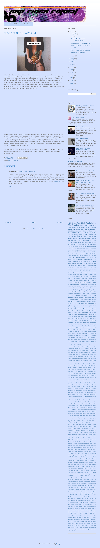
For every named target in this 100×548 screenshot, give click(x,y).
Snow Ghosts (74, 487)
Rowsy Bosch (93, 472)
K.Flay (76, 250)
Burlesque (90, 354)
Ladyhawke (88, 303)
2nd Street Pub (75, 329)
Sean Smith (86, 479)
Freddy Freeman (72, 394)
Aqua (69, 343)
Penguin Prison (72, 240)
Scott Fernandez (82, 272)
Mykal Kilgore (84, 449)
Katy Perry (93, 265)
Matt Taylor (84, 436)
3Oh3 (81, 329)
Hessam (73, 405)
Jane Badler (85, 233)
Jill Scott (82, 411)
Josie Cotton (89, 415)
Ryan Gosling (92, 474)
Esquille (69, 388)
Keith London (86, 419)
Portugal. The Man (91, 464)
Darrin (94, 375)
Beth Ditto (93, 235)
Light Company (83, 426)
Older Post (59, 222)
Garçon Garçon (92, 396)
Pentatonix (81, 462)
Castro (86, 360)
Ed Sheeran (90, 383)
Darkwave (82, 375)
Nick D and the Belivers (87, 453)
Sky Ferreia (75, 485)
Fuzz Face (79, 394)
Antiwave (88, 341)
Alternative (81, 246)
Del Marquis (84, 290)
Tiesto (87, 512)
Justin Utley (87, 229)
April (73, 61)
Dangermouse (89, 373)
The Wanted (83, 510)
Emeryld (94, 384)
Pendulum (75, 462)
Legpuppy (70, 426)
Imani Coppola (71, 407)
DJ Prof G (86, 371)
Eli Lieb (81, 229)
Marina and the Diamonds (78, 269)
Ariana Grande (75, 343)
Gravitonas (71, 297)
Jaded (79, 409)
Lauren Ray (87, 238)
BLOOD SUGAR (13, 160)
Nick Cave (77, 453)
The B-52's (70, 496)
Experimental (77, 293)
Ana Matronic (92, 280)
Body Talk (80, 284)
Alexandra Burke (73, 280)
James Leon (87, 236)
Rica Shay (84, 468)
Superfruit (70, 493)
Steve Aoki (87, 491)
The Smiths (86, 322)
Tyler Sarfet (86, 517)
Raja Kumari (88, 466)
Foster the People (73, 261)
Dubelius (86, 291)
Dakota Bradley (71, 373)
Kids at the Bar (85, 421)
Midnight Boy (82, 441)
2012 (71, 78)
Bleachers (74, 284)
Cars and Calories (72, 360)
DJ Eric (76, 371)
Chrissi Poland (92, 364)
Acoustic (75, 331)
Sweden (70, 274)
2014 (71, 72)
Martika (90, 434)
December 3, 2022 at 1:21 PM (26, 171)
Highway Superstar (77, 263)
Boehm (87, 350)
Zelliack (78, 327)
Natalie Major (88, 451)
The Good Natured (91, 274)
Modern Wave (77, 447)
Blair (69, 350)
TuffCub (72, 515)
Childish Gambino (78, 364)
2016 (71, 67)
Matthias (90, 436)
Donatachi (90, 379)
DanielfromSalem (75, 375)
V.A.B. (91, 517)
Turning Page (85, 515)
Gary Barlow (86, 396)
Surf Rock (75, 493)
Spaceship (70, 491)
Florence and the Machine (89, 390)
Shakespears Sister (83, 481)
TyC (82, 517)
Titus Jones (92, 231)
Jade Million (75, 409)
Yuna (89, 525)
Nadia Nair (74, 451)
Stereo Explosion (80, 491)
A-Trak (94, 329)
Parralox (81, 460)
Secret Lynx (93, 479)
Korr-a (75, 303)
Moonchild (82, 271)
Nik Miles (92, 455)
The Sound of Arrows (73, 508)
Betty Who (93, 255)
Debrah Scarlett (79, 377)
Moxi (69, 449)
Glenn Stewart (92, 261)
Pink (78, 252)
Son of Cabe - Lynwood (83, 127)
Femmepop (93, 293)
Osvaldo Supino (75, 458)
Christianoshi (71, 365)
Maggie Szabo (71, 434)
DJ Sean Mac (92, 371)
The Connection (77, 498)
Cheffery (91, 362)
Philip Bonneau (82, 244)
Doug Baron (92, 290)
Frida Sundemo (83, 261)
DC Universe (78, 369)
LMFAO (69, 424)
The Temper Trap (82, 508)
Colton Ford (71, 257)
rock (91, 244)
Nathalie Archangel (91, 271)
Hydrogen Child (86, 405)
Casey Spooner (81, 360)
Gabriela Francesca (91, 394)
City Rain (78, 233)
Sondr (89, 487)
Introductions (89, 407)
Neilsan (94, 451)
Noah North (90, 457)
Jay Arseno (84, 409)
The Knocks (79, 276)
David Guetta (71, 377)
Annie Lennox (81, 341)
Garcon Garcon (78, 396)
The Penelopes (88, 504)
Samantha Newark (83, 314)
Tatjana (89, 493)
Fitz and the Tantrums (75, 236)
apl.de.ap (85, 527)
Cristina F (90, 367)
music (90, 327)
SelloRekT (75, 481)
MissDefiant (93, 445)
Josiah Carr (82, 415)
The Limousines (86, 276)
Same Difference (75, 477)
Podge (94, 462)
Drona (76, 381)
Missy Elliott (71, 447)
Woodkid (84, 523)
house (90, 278)
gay (87, 278)
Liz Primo (85, 305)
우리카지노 (57, 181)
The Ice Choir (71, 276)
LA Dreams (93, 422)
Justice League (76, 417)
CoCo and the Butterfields (79, 288)
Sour (81, 318)
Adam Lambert (87, 331)
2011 (71, 80)
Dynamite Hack (72, 383)
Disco (81, 379)
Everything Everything (85, 388)
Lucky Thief (85, 430)
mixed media (81, 529)
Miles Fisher (89, 443)
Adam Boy (80, 331)
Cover (88, 288)
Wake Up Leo (88, 519)
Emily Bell (70, 386)
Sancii (82, 477)
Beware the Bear (91, 346)
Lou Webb (88, 428)
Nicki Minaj (77, 308)
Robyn (75, 272)
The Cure (88, 498)
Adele (94, 278)
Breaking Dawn (71, 352)
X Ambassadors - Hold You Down (86, 171)
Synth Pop (76, 223)
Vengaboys (70, 519)
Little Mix (70, 235)
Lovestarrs (73, 430)
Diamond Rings (72, 379)
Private (72, 466)
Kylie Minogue (75, 267)
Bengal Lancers (82, 282)
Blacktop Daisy (92, 348)
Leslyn (74, 426)
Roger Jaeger (93, 470)
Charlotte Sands (85, 362)
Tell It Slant (73, 495)
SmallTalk (86, 485)
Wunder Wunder (91, 523)
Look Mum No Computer (80, 428)
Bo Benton (82, 350)
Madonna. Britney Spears (89, 432)
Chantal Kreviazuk (76, 362)
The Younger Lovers (91, 510)
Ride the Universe (91, 468)
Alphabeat (73, 231)
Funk (91, 240)
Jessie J (85, 265)
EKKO (77, 383)
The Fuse (81, 500)
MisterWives (88, 307)
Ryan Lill (90, 312)
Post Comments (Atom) (38, 229)
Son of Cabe (75, 318)
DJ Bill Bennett (91, 369)
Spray (74, 491)
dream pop (74, 529)
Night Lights (81, 455)
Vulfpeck (83, 519)
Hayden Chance (81, 403)
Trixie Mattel (93, 514)
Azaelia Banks (88, 343)
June (73, 56)
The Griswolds (85, 502)
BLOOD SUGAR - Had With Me (80, 43)
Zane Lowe (93, 525)
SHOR (80, 476)
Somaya (85, 487)
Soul (88, 489)
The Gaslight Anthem (89, 500)
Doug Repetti (89, 257)
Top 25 (74, 326)
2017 (71, 64)
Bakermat (82, 345)
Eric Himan (79, 259)
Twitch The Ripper (76, 517)
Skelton (69, 485)
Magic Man (78, 434)
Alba (83, 333)
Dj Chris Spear (76, 248)
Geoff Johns (71, 398)
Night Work (86, 455)
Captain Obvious (83, 358)
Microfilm (77, 441)
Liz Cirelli (94, 426)
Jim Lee (86, 411)
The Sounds (93, 322)
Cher (95, 362)
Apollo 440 (93, 341)
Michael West (87, 439)
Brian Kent (78, 352)
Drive (73, 381)
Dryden (80, 381)
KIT (89, 265)
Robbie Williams (91, 310)
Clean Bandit (85, 365)
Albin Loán (87, 333)
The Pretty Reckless (78, 506)
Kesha (79, 242)
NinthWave (74, 244)
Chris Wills (86, 364)
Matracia (94, 434)
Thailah (77, 495)
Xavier (82, 278)
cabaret (69, 529)
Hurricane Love (92, 263)
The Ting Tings (90, 508)
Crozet (94, 367)
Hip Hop (85, 263)
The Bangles (76, 496)
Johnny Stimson (78, 238)
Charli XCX (71, 233)
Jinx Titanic (91, 411)
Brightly (91, 352)
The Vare (77, 510)
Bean (95, 345)
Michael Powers (79, 439)
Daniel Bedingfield (80, 257)
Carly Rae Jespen (92, 358)
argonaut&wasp (92, 527)
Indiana (77, 407)
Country (94, 246)
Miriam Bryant (75, 271)
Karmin (77, 301)
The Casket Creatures (91, 496)
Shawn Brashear (92, 481)
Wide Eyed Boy (88, 521)
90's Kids (90, 329)
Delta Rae (75, 225)
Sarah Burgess (89, 477)
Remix (79, 468)
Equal (83, 386)
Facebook (76, 390)
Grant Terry (92, 295)
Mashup (94, 238)
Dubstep (82, 248)
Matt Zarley (92, 225)
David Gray (76, 290)
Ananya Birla (77, 339)
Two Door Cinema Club (88, 326)
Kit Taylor (94, 421)
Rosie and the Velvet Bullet (82, 472)
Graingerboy (93, 248)
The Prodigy (87, 506)
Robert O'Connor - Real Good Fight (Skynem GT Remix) (85, 181)
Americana (93, 227)
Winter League (78, 523)
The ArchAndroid (92, 495)
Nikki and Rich (79, 457)
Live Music (89, 250)
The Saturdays (78, 322)
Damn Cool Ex (82, 373)
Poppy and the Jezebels (80, 464)
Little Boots (90, 242)
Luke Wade (91, 430)
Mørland (90, 449)
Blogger (58, 544)
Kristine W (84, 422)
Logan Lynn (70, 428)
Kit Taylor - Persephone (78, 52)
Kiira (90, 421)
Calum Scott (93, 356)
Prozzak (77, 466)
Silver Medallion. (72, 483)
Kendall (70, 229)
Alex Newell (85, 335)
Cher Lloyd (70, 364)
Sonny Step (93, 487)
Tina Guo (91, 512)
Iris (80, 299)
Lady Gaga (75, 424)
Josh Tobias (76, 415)
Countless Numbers (82, 367)
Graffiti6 (75, 402)
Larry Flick (81, 424)
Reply (10, 186)
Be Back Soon (89, 345)
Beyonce (70, 348)
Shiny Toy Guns (72, 316)
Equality (88, 386)
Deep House (86, 377)
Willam (94, 521)
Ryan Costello (84, 474)
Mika (83, 307)
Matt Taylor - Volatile (82, 138)
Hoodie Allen (79, 405)
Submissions (27, 24)
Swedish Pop (86, 235)
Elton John (89, 384)
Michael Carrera (82, 438)
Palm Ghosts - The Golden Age (80, 50)
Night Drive (74, 455)
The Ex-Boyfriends (80, 320)
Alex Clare (75, 246)
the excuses (77, 531)
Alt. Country (91, 337)
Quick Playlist (16, 24)
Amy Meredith (88, 246)
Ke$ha (80, 250)
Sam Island (91, 476)
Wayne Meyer (76, 521)
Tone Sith (80, 514)
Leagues (94, 424)
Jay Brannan (78, 265)
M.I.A (69, 269)
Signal (73, 253)
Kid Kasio (79, 421)
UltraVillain (77, 278)
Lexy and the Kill (76, 305)
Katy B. (80, 419)
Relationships (74, 468)
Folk (72, 392)
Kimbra (84, 250)
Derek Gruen (93, 377)
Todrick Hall (90, 324)
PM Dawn (89, 458)
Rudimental (70, 474)
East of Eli (83, 383)
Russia (79, 474)
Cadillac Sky (82, 356)
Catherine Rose (92, 360)
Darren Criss (89, 375)
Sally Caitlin (85, 476)
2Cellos (69, 329)
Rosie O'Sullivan (72, 472)
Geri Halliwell (77, 398)
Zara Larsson (71, 527)
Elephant (72, 259)
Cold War (91, 365)
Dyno (91, 291)
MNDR (94, 250)
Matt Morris (77, 436)
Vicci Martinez (76, 519)
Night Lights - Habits (78, 117)
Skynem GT (81, 485)
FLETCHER (70, 390)
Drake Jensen (79, 291)
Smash (91, 485)
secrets (94, 327)
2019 (71, 31)
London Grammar (91, 267)
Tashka (85, 493)
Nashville (70, 308)
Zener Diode (79, 527)
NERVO (94, 449)
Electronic (81, 384)
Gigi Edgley (85, 398)
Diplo (77, 379)
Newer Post (8, 222)
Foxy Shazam (85, 240)
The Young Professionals (75, 324)
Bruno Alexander (83, 354)
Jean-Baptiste (90, 409)
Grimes (91, 402)
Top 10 (79, 240)
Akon (80, 333)
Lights (89, 426)
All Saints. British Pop (82, 337)
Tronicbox (79, 326)
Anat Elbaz (89, 339)
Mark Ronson (89, 269)
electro (83, 327)
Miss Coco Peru (77, 445)
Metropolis (74, 438)
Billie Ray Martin (82, 348)
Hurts (72, 250)
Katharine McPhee (91, 301)
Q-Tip (80, 466)
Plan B (82, 252)
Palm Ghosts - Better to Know (85, 205)
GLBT (84, 394)
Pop (70, 223)
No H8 (84, 457)
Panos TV (75, 310)
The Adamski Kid (84, 495)
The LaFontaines (72, 504)
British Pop (85, 223)
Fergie (80, 390)
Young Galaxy (84, 525)
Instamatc (82, 407)
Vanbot (94, 517)
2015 (71, 70)
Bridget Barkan (85, 352)
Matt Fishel (71, 436)
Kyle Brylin (81, 303)
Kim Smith (70, 303)
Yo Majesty (77, 525)
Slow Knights (80, 253)
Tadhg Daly (80, 493)
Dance (69, 248)
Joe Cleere (83, 413)
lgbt (87, 327)
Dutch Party (93, 381)
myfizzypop (87, 529)
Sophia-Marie (71, 489)
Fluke (69, 392)
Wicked (82, 521)
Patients (92, 460)
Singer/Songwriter (92, 483)
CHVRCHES (75, 356)
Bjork (87, 348)
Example (94, 388)
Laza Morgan (88, 424)
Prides (69, 466)
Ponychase (70, 464)
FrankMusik (84, 295)
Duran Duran (86, 381)
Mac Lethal (79, 432)
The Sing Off (93, 506)
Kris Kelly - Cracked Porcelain (85, 106)
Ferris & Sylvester (74, 295)
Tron (69, 515)
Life (78, 426)
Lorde (94, 305)
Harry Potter (74, 403)
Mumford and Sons (75, 449)
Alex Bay (73, 335)
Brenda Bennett (87, 284)
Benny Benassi (82, 346)
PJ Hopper (83, 458)
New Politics (71, 453)
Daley (77, 373)
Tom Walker (74, 514)
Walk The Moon (80, 255)
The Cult (84, 498)
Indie (69, 227)
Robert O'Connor (72, 312)
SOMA (75, 314)
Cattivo (69, 362)
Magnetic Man (84, 434)
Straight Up (93, 491)
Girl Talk (90, 398)
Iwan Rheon (71, 265)
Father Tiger (85, 293)
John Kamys (90, 413)
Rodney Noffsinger (83, 312)
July (72, 36)
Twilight (92, 515)
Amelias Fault (83, 280)
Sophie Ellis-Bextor (80, 489)
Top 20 (84, 514)
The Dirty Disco (81, 274)
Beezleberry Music (72, 346)
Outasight (90, 308)
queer (95, 529)
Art (89, 255)
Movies (94, 307)
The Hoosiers (93, 502)
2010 (71, 83)
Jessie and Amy (76, 411)
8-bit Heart (85, 329)
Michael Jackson (92, 438)
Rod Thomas (86, 470)
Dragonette (71, 291)
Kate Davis (74, 419)
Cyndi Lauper (71, 369)
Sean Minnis (92, 314)
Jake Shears (84, 299)
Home (7, 24)
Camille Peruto (71, 358)
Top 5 (88, 244)
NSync (69, 451)
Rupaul (75, 474)
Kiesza (69, 267)
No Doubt (84, 308)
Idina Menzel (93, 405)
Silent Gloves (88, 316)
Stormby (85, 231)
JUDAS (69, 409)
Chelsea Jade (76, 286)
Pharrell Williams (88, 462)
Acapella (70, 331)
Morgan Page (93, 447)
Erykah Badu (93, 386)
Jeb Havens (73, 242)
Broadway (75, 354)
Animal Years (74, 341)
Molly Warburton (85, 447)
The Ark (74, 274)
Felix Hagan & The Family (89, 259)
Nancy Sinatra (81, 451)
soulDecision (71, 531)
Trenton (88, 514)
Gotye (69, 263)
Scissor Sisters (84, 225)
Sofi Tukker (80, 487)
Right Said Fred (71, 470)
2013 (71, 75)
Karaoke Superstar (89, 417)
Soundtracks (93, 489)
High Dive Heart (78, 297)
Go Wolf (79, 400)
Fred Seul (93, 392)
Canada (77, 358)
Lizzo (90, 305)
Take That (89, 253)
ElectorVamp (75, 384)
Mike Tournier (93, 441)
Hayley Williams (89, 403)
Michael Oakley (71, 439)
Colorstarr (74, 367)
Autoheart (81, 343)
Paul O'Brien (82, 310)
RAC (83, 466)
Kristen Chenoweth (77, 422)
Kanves (82, 417)
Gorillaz (83, 400)
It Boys (94, 407)
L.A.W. (89, 422)
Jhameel (79, 231)
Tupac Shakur (78, 515)
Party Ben (86, 460)
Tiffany (84, 324)
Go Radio (74, 400)
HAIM (69, 250)
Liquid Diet (93, 233)
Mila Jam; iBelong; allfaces (79, 443)
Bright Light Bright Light (80, 227)
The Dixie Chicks (75, 500)
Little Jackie (83, 267)
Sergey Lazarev (92, 272)
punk (92, 529)
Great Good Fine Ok (83, 402)
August (73, 34)
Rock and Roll (79, 470)
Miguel (87, 441)
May (72, 58)
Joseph (71, 415)
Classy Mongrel (78, 365)
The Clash (70, 498)
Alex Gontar (78, 335)
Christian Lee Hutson (87, 286)
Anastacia (83, 339)
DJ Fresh (80, 371)
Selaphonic (70, 481)
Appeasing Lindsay (73, 282)
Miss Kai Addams (85, 445)
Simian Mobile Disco (82, 483)
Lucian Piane (79, 430)
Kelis (91, 419)
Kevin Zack (74, 421)
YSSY (72, 525)
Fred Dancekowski (86, 392)
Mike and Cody (72, 252)
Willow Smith (71, 523)
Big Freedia (75, 348)
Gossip (87, 248)
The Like (90, 320)
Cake (88, 356)
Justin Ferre (71, 301)
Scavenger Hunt (78, 479)
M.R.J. (74, 432)
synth (86, 255)
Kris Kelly (70, 422)
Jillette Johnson (92, 299)
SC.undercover (74, 476)
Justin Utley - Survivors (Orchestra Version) (78, 39)
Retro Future (87, 252)
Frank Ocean (77, 392)
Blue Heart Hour (75, 350)
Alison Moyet (74, 337)
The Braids (82, 496)
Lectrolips (84, 242)
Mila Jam (70, 443)
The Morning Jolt (80, 504)
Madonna (70, 307)
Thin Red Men (81, 512)
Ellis (85, 384)
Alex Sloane (91, 335)
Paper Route (75, 460)
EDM (69, 225)
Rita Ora (70, 272)
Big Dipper (90, 282)
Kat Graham (82, 301)
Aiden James (75, 333)
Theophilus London (72, 512)
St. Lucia (85, 318)
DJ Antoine (84, 369)
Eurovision (75, 388)
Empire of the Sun (77, 386)
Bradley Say (93, 350)
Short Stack (81, 316)
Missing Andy (78, 235)
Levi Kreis (76, 229)
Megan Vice (77, 307)
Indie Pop (92, 223)
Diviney (85, 379)
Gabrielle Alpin (71, 396)
